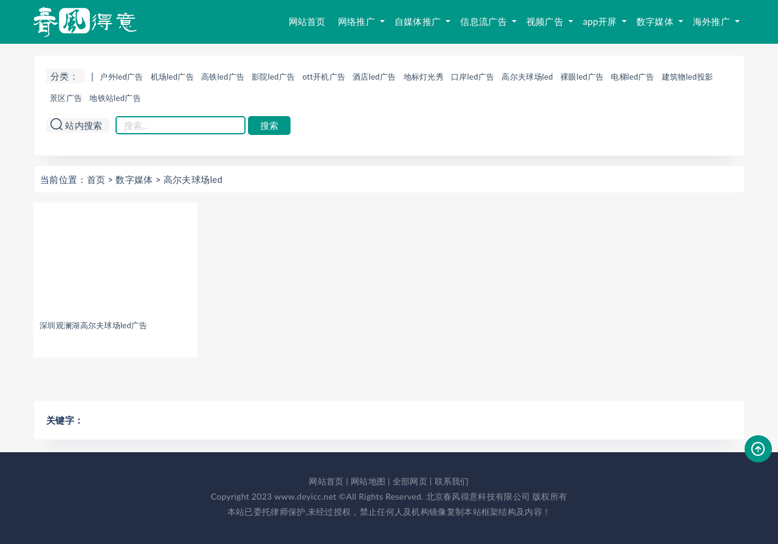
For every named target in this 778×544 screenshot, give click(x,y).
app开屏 (601, 21)
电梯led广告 (632, 76)
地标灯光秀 (424, 76)
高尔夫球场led (527, 76)
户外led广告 (121, 76)
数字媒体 (656, 21)
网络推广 (357, 21)
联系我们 (452, 481)
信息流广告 (484, 21)
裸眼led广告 (582, 76)
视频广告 (546, 21)
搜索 (269, 125)
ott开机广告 (324, 76)
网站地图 (368, 481)
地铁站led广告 (115, 98)
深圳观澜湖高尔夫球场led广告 (94, 325)
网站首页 (307, 21)
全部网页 (410, 481)
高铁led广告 (222, 76)
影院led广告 (273, 76)
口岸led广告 (472, 76)
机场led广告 (172, 76)
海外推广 (712, 21)
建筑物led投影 (688, 76)
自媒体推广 (419, 21)
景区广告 (66, 98)
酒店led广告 (374, 76)
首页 (96, 179)
